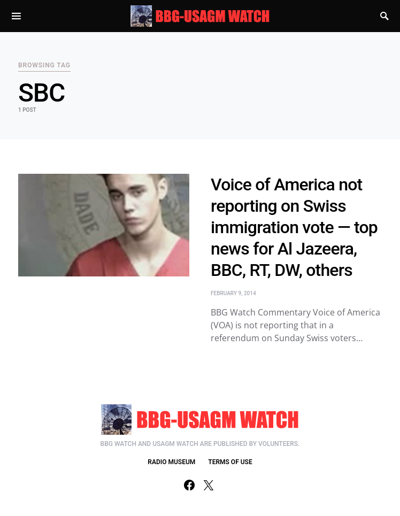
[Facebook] (189, 485)
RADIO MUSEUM (171, 462)
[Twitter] (208, 485)
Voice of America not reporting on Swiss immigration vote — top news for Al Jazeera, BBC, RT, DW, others (294, 227)
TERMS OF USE (230, 462)
